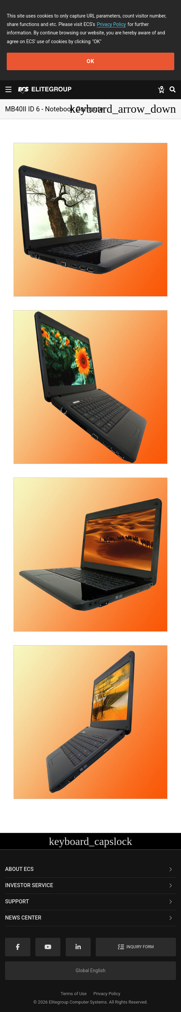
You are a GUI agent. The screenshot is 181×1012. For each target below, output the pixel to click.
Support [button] (89, 901)
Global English (90, 970)
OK (90, 61)
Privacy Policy (111, 24)
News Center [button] (89, 917)
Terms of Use (74, 993)
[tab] (90, 869)
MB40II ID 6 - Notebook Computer (55, 109)
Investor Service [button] (89, 885)
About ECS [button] (89, 869)
